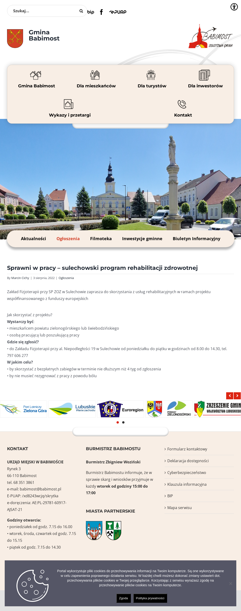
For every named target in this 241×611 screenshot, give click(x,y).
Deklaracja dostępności (188, 460)
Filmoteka (101, 238)
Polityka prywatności (150, 598)
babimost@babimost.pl (40, 489)
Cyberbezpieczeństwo (186, 472)
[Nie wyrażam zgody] (230, 583)
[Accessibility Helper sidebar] (234, 7)
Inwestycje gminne (142, 238)
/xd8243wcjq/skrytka (40, 495)
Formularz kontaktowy (187, 449)
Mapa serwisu (179, 507)
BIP (170, 495)
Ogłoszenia (68, 238)
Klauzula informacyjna (187, 484)
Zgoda (123, 598)
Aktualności (33, 238)
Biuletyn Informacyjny (196, 238)
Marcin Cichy (20, 278)
